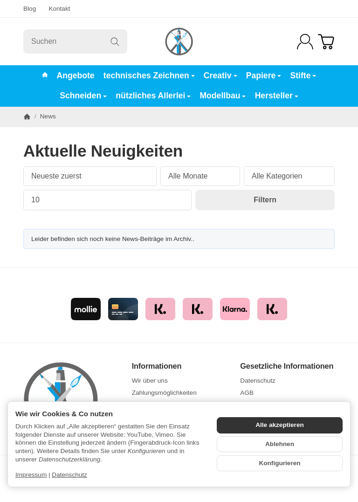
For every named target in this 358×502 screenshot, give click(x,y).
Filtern (265, 200)
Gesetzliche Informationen (286, 366)
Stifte (303, 75)
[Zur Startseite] (179, 41)
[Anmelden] (305, 41)
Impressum (31, 474)
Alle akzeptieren (279, 424)
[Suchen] (75, 41)
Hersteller (276, 95)
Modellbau (223, 95)
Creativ (220, 75)
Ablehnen (279, 443)
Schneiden (83, 95)
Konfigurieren (279, 463)
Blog (29, 8)
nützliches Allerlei (153, 95)
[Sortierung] (90, 176)
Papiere (264, 75)
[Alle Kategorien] (289, 176)
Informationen (157, 366)
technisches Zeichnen (149, 75)
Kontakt (59, 8)
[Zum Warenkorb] (326, 41)
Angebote (76, 75)
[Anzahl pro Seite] (107, 200)
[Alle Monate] (200, 176)
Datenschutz (69, 474)
